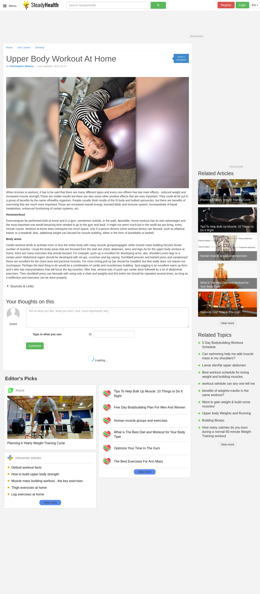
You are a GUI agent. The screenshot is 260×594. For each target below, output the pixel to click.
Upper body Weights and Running (226, 413)
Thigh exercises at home (29, 487)
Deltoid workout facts (26, 467)
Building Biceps (213, 420)
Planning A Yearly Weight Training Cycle (36, 443)
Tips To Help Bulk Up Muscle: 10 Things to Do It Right (148, 394)
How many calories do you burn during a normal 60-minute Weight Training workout (226, 432)
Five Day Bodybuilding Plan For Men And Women (149, 407)
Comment (35, 345)
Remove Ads (196, 36)
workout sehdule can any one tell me (228, 383)
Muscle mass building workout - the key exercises (47, 481)
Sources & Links (21, 286)
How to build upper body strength (35, 474)
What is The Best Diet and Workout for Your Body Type (149, 434)
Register (226, 5)
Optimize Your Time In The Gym (137, 448)
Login (242, 5)
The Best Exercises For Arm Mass (138, 461)
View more (50, 502)
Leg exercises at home (27, 494)
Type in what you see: (47, 334)
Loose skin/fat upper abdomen (224, 365)
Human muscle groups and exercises (140, 420)
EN (255, 5)
